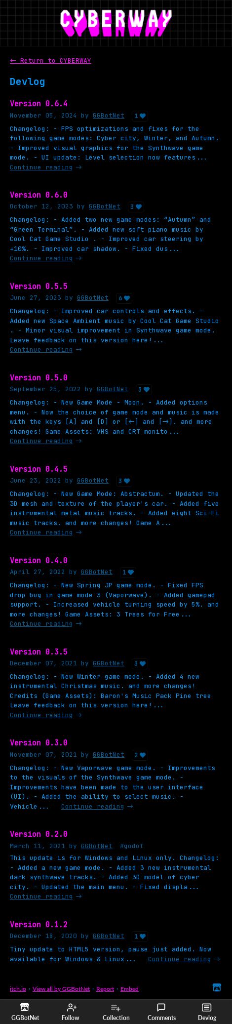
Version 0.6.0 (39, 195)
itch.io (18, 988)
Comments (162, 1012)
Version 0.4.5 (39, 469)
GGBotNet (108, 115)
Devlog (207, 1012)
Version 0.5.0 (39, 377)
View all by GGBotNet (61, 988)
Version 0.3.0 (39, 742)
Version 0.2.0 (39, 834)
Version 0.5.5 (39, 286)
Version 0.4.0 (39, 560)
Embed (129, 988)
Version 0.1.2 (39, 924)
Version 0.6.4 (39, 103)
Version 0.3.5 (39, 652)
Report (105, 988)
